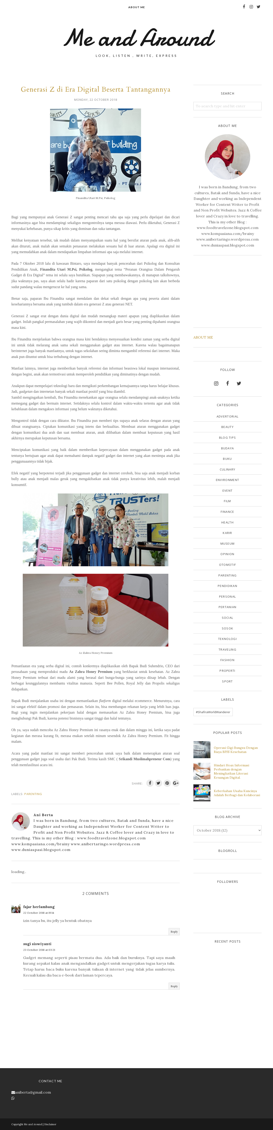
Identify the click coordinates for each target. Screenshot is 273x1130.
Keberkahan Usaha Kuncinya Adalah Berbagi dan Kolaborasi (237, 793)
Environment (227, 480)
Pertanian (228, 607)
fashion (227, 660)
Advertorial (227, 416)
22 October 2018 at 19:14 (38, 912)
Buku (227, 459)
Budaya (227, 448)
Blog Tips (227, 437)
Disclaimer (50, 1124)
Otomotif (227, 565)
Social (227, 618)
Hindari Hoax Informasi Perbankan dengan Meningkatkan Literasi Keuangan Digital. (231, 771)
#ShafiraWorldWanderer (213, 712)
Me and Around (136, 37)
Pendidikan (227, 586)
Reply (174, 931)
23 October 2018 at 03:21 (39, 949)
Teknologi (227, 639)
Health (227, 522)
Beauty (227, 427)
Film (227, 501)
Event (227, 490)
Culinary (227, 469)
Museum (227, 543)
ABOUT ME (203, 337)
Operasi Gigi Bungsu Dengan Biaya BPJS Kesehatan (236, 750)
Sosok (227, 628)
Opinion (227, 554)
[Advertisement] (227, 290)
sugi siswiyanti (37, 943)
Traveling (227, 649)
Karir (227, 533)
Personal (227, 596)
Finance (227, 512)
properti (227, 671)
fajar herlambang (39, 906)
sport (227, 681)
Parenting (33, 794)
